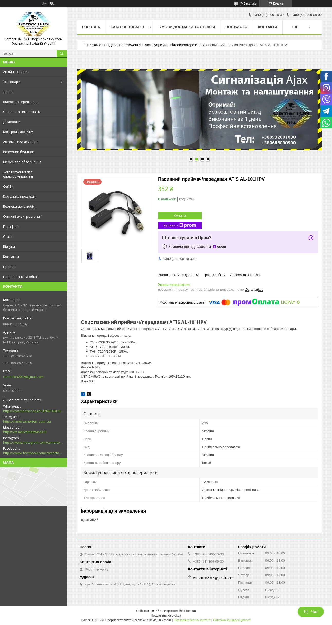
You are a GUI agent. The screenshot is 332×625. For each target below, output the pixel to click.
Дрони (8, 91)
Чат (311, 611)
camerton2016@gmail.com (23, 376)
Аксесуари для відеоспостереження (175, 45)
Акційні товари (15, 71)
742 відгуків (248, 3)
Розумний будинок (18, 151)
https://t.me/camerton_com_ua (27, 421)
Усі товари (11, 81)
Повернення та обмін (20, 276)
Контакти (11, 256)
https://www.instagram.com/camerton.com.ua (33, 442)
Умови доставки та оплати (187, 27)
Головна (91, 27)
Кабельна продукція (19, 196)
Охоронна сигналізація (22, 111)
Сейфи (8, 186)
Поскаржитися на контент (192, 620)
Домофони (11, 121)
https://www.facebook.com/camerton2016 (33, 453)
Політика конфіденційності (232, 620)
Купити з (180, 225)
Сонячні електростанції (22, 216)
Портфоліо (11, 226)
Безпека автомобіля (19, 206)
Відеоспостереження (20, 101)
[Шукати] (62, 54)
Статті (8, 236)
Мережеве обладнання (22, 161)
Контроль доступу (18, 131)
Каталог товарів (127, 27)
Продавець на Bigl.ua (166, 615)
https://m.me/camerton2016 (24, 432)
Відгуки (9, 246)
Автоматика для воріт (21, 141)
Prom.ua (190, 611)
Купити (180, 215)
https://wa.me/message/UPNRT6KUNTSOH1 (33, 411)
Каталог (96, 45)
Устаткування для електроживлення (18, 174)
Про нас (9, 266)
